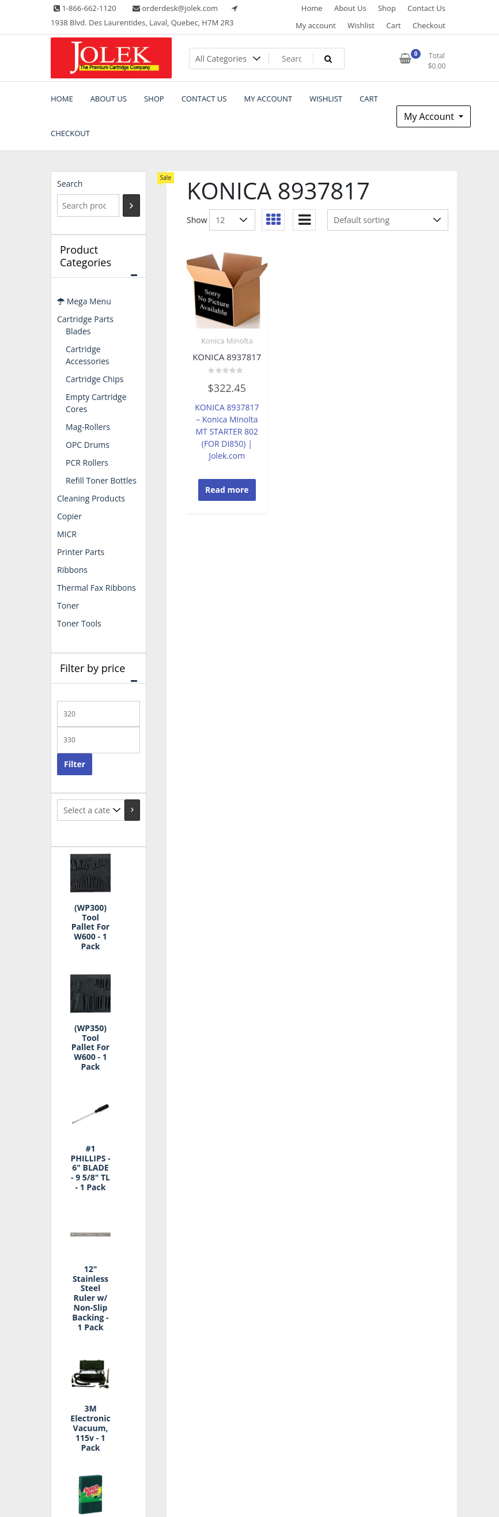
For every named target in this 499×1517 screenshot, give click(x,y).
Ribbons (72, 569)
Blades (78, 331)
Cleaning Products (91, 498)
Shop (387, 8)
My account (316, 25)
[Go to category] (132, 810)
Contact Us (426, 8)
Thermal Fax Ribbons (96, 587)
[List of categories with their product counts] (90, 810)
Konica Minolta (227, 340)
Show (197, 219)
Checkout (429, 25)
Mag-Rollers (88, 426)
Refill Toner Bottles (101, 480)
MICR (67, 534)
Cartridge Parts (85, 319)
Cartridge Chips (94, 378)
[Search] (131, 205)
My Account (430, 116)
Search (69, 183)
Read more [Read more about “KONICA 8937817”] (227, 489)
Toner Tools (79, 623)
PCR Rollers (87, 462)
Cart (393, 25)
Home (312, 8)
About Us (350, 8)
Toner (68, 605)
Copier (69, 516)
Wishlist (361, 25)
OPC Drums (87, 444)
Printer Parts (80, 551)
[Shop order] (387, 220)
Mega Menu (84, 301)
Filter (74, 763)
